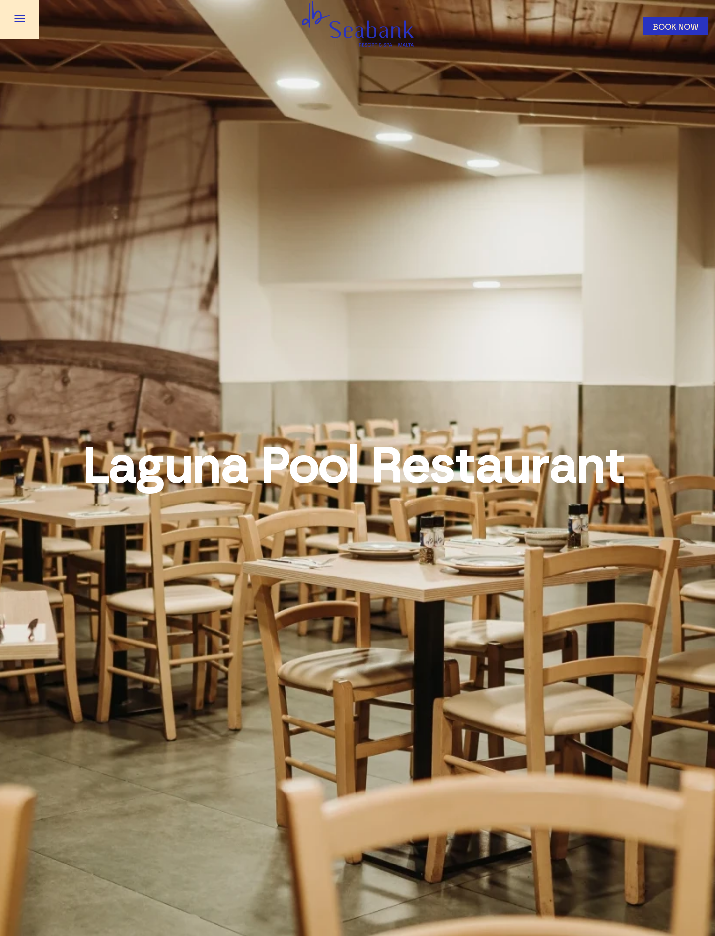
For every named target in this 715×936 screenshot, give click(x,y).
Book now (676, 27)
